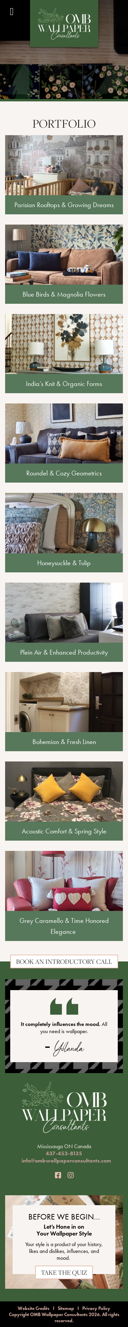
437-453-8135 (64, 1153)
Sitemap (66, 1308)
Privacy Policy (96, 1308)
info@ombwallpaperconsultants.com (66, 1160)
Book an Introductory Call (64, 961)
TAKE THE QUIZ (64, 1272)
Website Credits (33, 1308)
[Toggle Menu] (11, 11)
